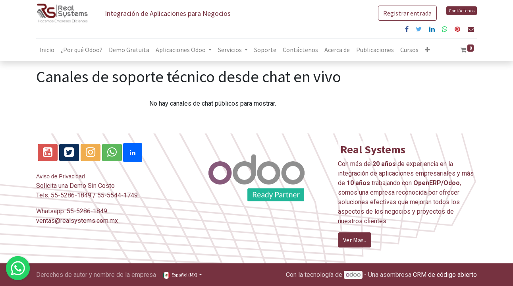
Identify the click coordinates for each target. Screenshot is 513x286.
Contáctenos (461, 11)
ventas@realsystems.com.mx (77, 220)
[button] (427, 50)
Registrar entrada (407, 13)
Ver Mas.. (354, 240)
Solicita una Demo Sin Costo (75, 185)
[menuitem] (47, 50)
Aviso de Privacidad (60, 176)
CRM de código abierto (445, 274)
